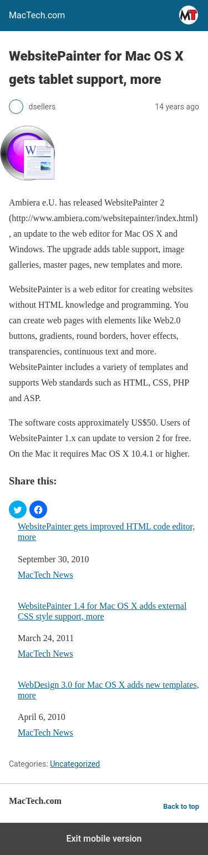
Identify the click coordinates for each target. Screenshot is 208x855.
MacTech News (45, 574)
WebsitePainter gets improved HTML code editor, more (106, 532)
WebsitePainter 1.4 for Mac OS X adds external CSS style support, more (102, 611)
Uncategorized (75, 763)
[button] (18, 509)
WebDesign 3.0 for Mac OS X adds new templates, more (108, 690)
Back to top (181, 806)
